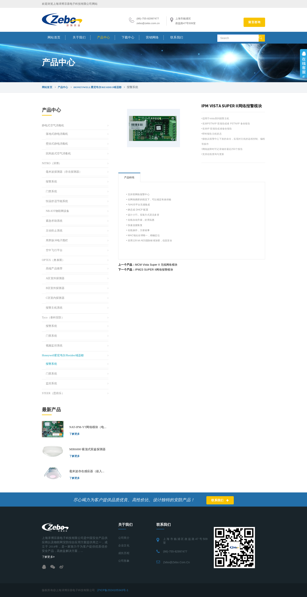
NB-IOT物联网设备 (57, 211)
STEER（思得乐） (53, 393)
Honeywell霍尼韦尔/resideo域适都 (97, 87)
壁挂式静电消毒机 (57, 143)
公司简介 (123, 537)
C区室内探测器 (55, 297)
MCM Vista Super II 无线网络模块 (147, 264)
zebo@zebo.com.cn (176, 562)
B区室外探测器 (55, 288)
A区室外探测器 (55, 278)
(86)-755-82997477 (175, 551)
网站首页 (54, 37)
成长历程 (123, 553)
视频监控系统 (54, 345)
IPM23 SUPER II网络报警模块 (145, 269)
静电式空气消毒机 (53, 125)
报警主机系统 (54, 307)
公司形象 (123, 560)
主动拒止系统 (54, 230)
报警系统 (51, 181)
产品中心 (103, 37)
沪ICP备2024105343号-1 (112, 590)
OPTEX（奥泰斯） (53, 260)
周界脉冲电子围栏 (57, 240)
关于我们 (79, 37)
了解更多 (74, 433)
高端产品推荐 (54, 268)
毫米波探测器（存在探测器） (64, 171)
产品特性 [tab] (129, 177)
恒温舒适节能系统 (57, 201)
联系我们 (176, 37)
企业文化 (123, 545)
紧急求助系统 (54, 220)
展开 (303, 63)
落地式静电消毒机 (57, 133)
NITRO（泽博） (52, 163)
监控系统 (51, 383)
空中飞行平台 (54, 250)
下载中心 (128, 37)
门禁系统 (51, 191)
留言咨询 (254, 22)
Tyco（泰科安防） (53, 317)
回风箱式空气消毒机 (58, 153)
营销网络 (152, 37)
